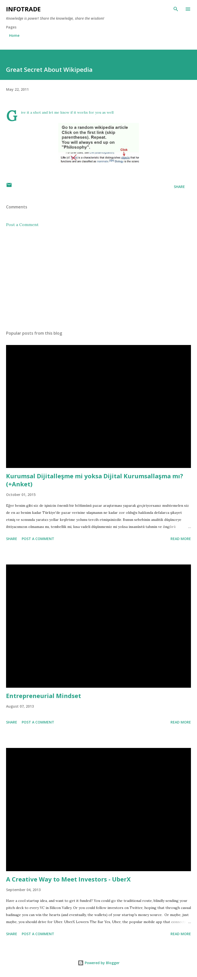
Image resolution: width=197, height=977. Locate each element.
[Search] (176, 9)
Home (14, 35)
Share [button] (179, 186)
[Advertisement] (98, 279)
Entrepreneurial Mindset (43, 695)
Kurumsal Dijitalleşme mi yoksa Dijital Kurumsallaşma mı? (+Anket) (94, 480)
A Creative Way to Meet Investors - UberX (68, 879)
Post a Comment (22, 224)
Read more (181, 538)
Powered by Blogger (99, 962)
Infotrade (23, 9)
